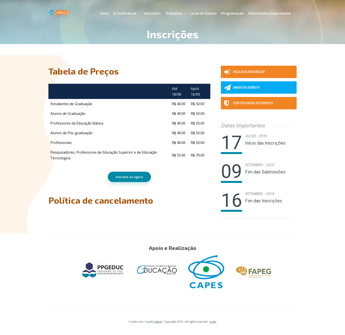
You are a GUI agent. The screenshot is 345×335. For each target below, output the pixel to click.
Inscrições (152, 13)
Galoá (158, 322)
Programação (232, 13)
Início (104, 13)
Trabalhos (173, 13)
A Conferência (124, 13)
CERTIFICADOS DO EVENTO (248, 103)
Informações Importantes (269, 13)
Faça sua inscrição (244, 72)
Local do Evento (203, 13)
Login (212, 322)
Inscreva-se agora (129, 177)
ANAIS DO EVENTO (242, 87)
